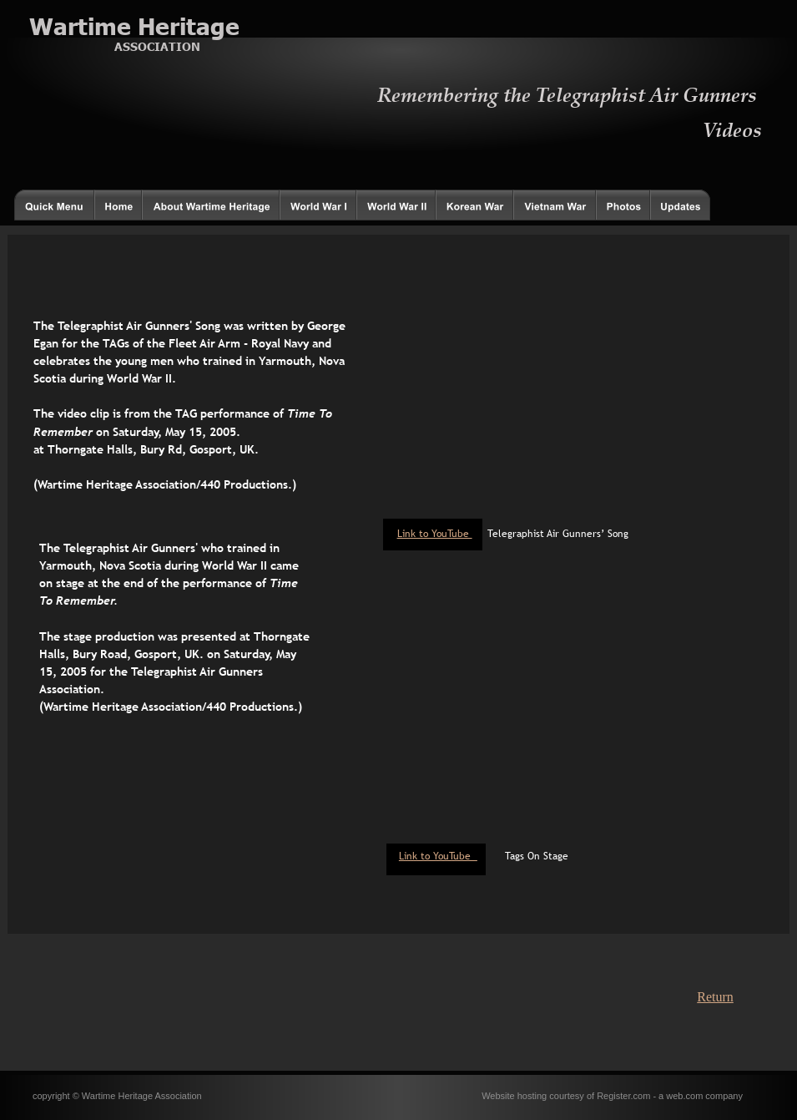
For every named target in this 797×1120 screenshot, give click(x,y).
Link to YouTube (438, 856)
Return (715, 997)
